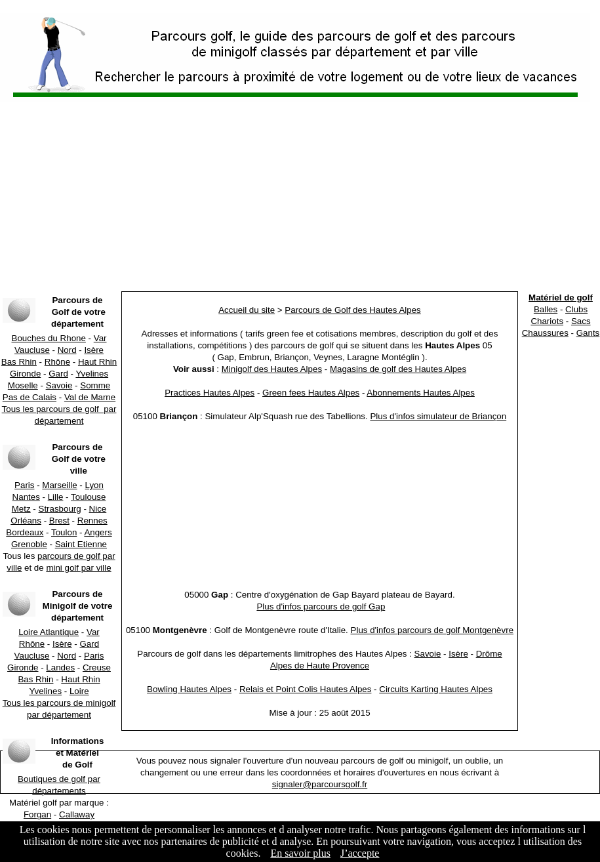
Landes (60, 667)
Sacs (581, 321)
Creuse (97, 667)
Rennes (92, 520)
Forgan (37, 814)
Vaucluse (32, 350)
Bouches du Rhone (49, 338)
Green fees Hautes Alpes (310, 393)
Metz (21, 509)
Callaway (76, 814)
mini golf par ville (78, 568)
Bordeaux (24, 532)
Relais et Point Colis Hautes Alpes (305, 689)
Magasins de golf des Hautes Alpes (398, 369)
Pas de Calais (29, 397)
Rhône (57, 362)
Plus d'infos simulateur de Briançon (438, 416)
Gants (588, 333)
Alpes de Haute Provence (319, 665)
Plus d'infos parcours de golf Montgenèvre (432, 630)
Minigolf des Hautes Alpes (272, 369)
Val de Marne (89, 397)
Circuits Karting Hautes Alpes (435, 689)
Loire (79, 691)
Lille (56, 497)
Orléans (25, 520)
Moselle (23, 385)
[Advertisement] (300, 197)
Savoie (59, 385)
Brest (59, 520)
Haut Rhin (97, 362)
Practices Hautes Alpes (209, 393)
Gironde (25, 374)
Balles (545, 309)
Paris (24, 485)
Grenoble (29, 544)
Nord (67, 350)
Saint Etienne (81, 544)
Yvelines (91, 374)
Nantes (26, 497)
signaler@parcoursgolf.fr (319, 784)
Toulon (64, 532)
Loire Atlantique (48, 632)
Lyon (94, 485)
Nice (98, 509)
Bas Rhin (19, 362)
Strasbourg (60, 509)
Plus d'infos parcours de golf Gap (320, 606)
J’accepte (360, 853)
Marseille (59, 485)
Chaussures (545, 333)
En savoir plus (300, 853)
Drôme (489, 654)
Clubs (576, 309)
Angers (97, 532)
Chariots (546, 321)
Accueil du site (246, 310)
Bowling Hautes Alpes (189, 689)
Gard (58, 374)
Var (100, 338)
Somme (95, 385)
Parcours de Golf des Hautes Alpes (352, 310)
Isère (94, 350)
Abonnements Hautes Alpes (421, 393)
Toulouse (88, 497)
